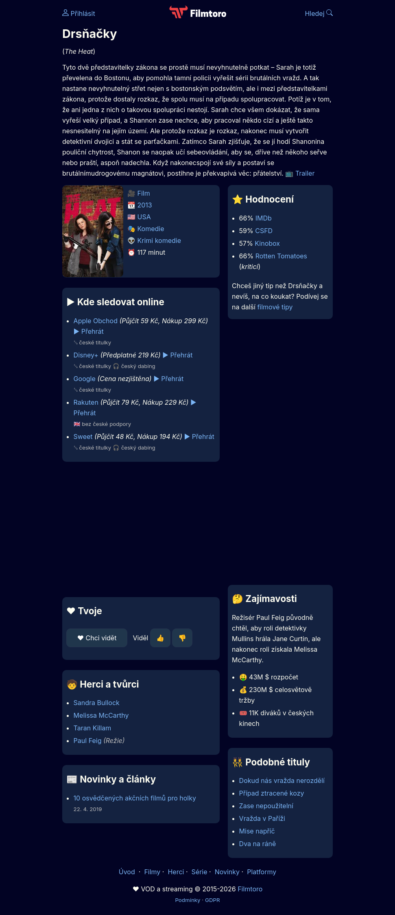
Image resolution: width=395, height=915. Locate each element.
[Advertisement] (138, 529)
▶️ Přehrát (89, 331)
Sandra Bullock (97, 703)
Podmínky (187, 900)
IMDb (263, 218)
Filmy (152, 872)
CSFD (264, 231)
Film (143, 193)
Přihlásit (78, 13)
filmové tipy (274, 307)
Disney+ (86, 355)
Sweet (83, 436)
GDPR (212, 900)
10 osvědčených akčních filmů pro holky (135, 798)
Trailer (305, 173)
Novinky (227, 872)
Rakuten (86, 402)
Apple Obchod (96, 321)
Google (85, 379)
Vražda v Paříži (262, 818)
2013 (144, 205)
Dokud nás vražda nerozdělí (282, 780)
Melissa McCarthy (101, 715)
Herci (176, 872)
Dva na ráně (257, 844)
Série (199, 872)
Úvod (128, 872)
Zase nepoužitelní (266, 806)
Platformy (261, 872)
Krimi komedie (159, 240)
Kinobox (267, 243)
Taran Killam (92, 728)
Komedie (150, 229)
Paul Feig (88, 740)
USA (144, 217)
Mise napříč (257, 831)
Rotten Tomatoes (281, 256)
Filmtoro (250, 889)
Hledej (319, 13)
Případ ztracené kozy (271, 793)
